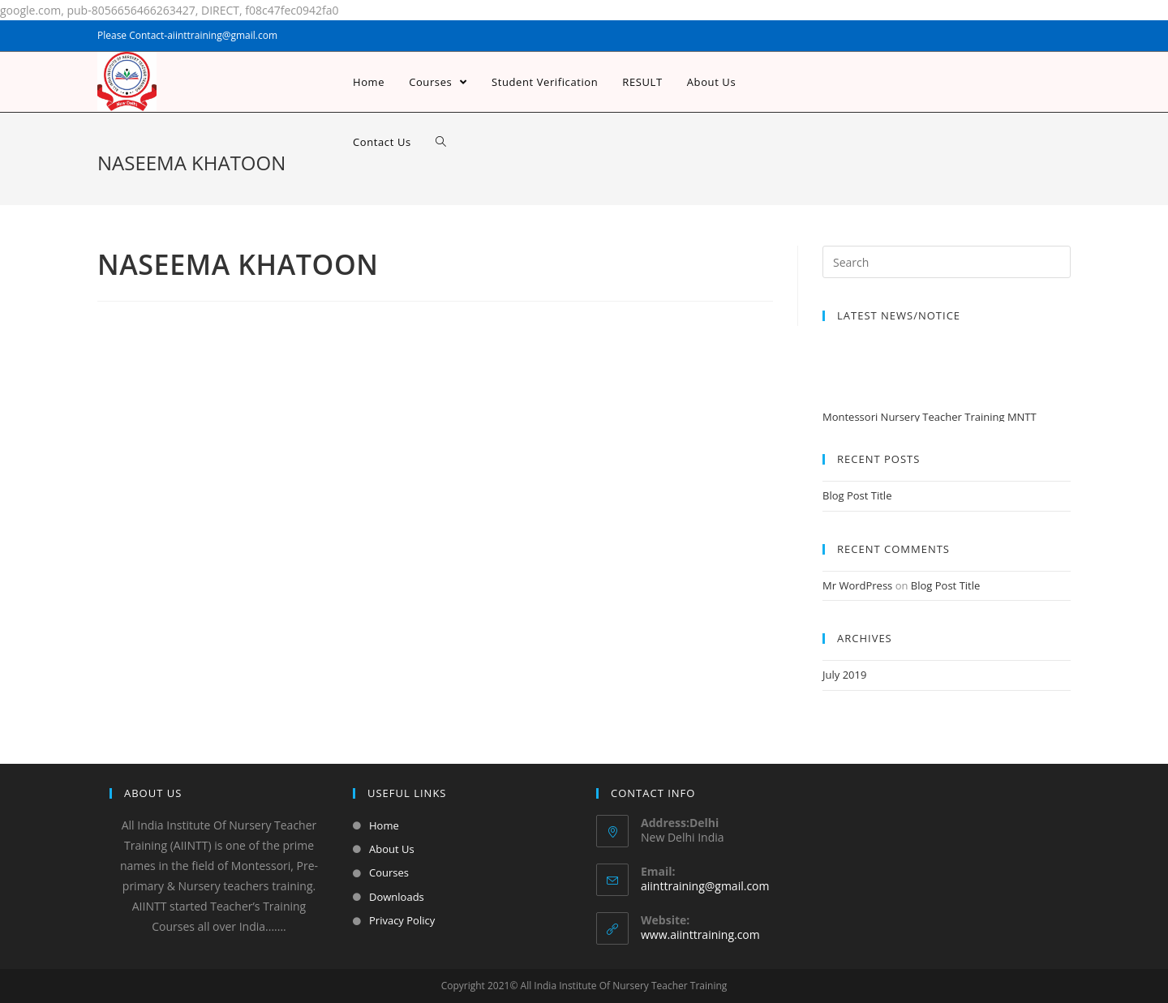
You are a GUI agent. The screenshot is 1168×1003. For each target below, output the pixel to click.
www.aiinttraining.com (700, 934)
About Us (391, 849)
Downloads (396, 896)
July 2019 (844, 674)
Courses (389, 872)
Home (384, 825)
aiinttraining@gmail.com (705, 886)
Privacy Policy (402, 920)
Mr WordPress (857, 585)
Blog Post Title (856, 495)
